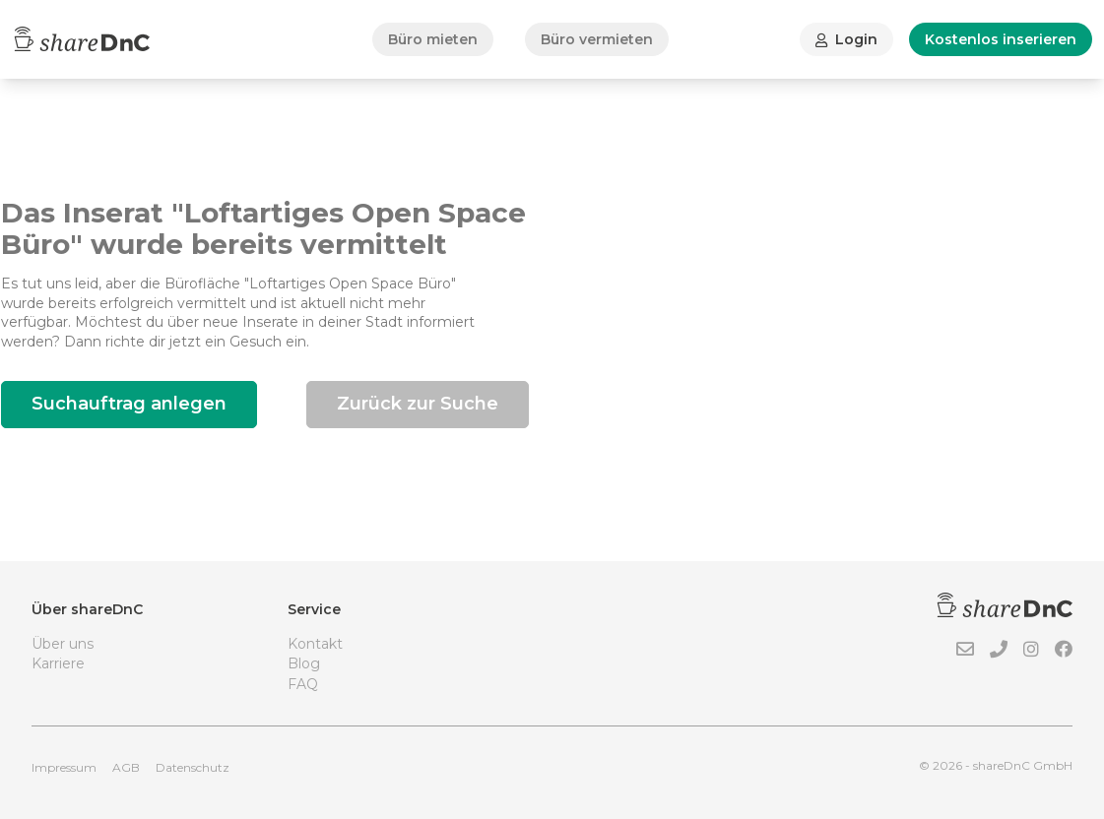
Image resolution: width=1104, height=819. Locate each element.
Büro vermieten (597, 39)
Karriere (58, 663)
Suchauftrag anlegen (129, 403)
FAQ (303, 684)
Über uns (63, 644)
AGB (126, 767)
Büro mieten (433, 39)
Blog (304, 663)
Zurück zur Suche (417, 403)
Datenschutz (192, 767)
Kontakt (315, 644)
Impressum (64, 767)
